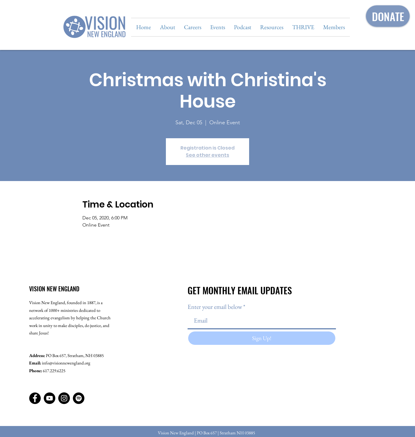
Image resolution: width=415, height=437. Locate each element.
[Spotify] (78, 398)
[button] (167, 27)
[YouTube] (49, 398)
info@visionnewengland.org (66, 363)
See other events (207, 155)
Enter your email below (215, 307)
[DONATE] (388, 16)
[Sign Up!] (261, 338)
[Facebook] (35, 398)
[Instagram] (64, 398)
